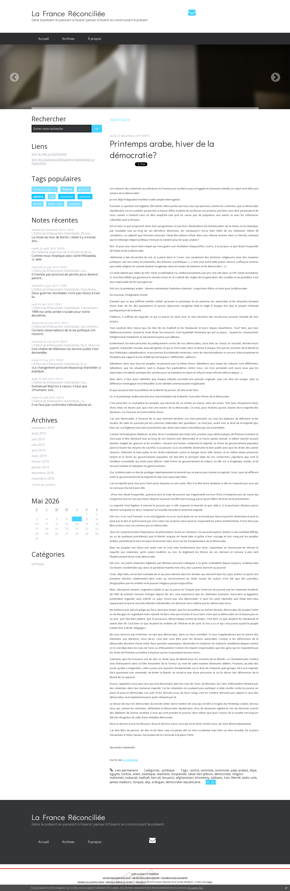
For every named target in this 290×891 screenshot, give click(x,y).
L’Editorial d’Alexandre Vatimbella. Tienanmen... (65, 308)
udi (51, 196)
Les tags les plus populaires (174, 877)
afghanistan (184, 777)
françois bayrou (44, 189)
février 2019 (40, 461)
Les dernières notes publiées (146, 877)
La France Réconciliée (68, 13)
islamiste (163, 774)
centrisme (66, 196)
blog (209, 882)
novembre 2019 (43, 428)
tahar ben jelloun (200, 774)
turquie (138, 782)
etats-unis (249, 777)
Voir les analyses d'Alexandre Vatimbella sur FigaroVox (63, 161)
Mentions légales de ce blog (119, 882)
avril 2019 (38, 450)
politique (74, 204)
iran (227, 777)
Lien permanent (124, 770)
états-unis (55, 204)
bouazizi (168, 777)
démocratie (222, 774)
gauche (84, 189)
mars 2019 (39, 456)
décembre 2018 (42, 473)
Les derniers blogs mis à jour (116, 877)
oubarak (131, 777)
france (67, 189)
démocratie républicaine (183, 782)
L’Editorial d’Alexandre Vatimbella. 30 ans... (62, 233)
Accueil (43, 38)
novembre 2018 (43, 478)
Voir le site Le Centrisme (49, 154)
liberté (236, 777)
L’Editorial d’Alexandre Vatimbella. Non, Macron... (66, 345)
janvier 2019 (40, 467)
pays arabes (239, 770)
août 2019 (39, 433)
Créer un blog (138, 873)
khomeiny (202, 777)
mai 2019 (38, 445)
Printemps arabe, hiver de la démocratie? (162, 149)
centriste (85, 196)
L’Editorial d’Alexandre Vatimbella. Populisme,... (65, 289)
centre (38, 196)
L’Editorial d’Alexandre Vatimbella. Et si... (60, 364)
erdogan (158, 782)
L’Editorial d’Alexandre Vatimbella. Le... (59, 401)
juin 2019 (38, 439)
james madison (120, 782)
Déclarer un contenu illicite (91, 882)
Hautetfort (154, 873)
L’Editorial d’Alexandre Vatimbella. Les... (59, 271)
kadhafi (144, 777)
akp (147, 782)
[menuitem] (43, 39)
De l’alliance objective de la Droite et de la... (62, 252)
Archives (68, 38)
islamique (148, 774)
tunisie (126, 774)
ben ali (156, 777)
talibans (216, 777)
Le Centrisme (130, 760)
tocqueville (178, 774)
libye (253, 770)
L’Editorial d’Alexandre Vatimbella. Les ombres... (65, 326)
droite (37, 204)
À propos (94, 38)
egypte (115, 774)
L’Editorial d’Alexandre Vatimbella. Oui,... (60, 382)
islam (136, 774)
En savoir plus (195, 887)
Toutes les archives (44, 485)
